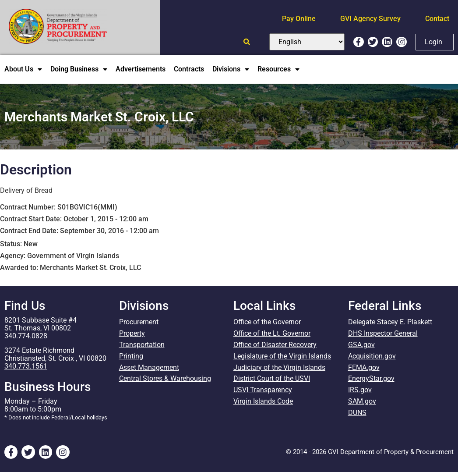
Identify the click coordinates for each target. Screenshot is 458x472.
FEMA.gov (364, 367)
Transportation (142, 345)
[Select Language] (307, 41)
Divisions (230, 69)
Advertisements (141, 69)
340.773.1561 (25, 366)
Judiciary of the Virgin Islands (279, 367)
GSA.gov (361, 345)
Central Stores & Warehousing (165, 379)
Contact (437, 18)
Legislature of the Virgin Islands (282, 356)
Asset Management (149, 367)
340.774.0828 (25, 336)
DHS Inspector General (383, 333)
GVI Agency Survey (370, 18)
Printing (131, 356)
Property (132, 333)
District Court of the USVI (271, 379)
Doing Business (78, 69)
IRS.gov (360, 390)
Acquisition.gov (372, 356)
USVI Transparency (262, 390)
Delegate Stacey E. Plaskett (390, 322)
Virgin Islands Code (263, 401)
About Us (23, 69)
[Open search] (247, 41)
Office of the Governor (267, 322)
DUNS (357, 413)
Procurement (139, 322)
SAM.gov (362, 401)
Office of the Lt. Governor (271, 333)
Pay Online (299, 18)
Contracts (189, 69)
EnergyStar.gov (371, 379)
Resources (278, 69)
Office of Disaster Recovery (275, 345)
